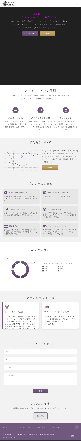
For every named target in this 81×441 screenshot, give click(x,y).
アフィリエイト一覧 (37, 427)
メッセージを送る (49, 427)
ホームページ (7, 427)
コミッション (26, 427)
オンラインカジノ (9, 438)
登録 (48, 34)
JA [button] (68, 4)
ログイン (30, 34)
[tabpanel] (20, 315)
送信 (40, 391)
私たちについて (16, 427)
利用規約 (58, 427)
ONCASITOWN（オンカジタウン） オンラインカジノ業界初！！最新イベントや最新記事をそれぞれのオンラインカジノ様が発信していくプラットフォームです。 (59, 318)
